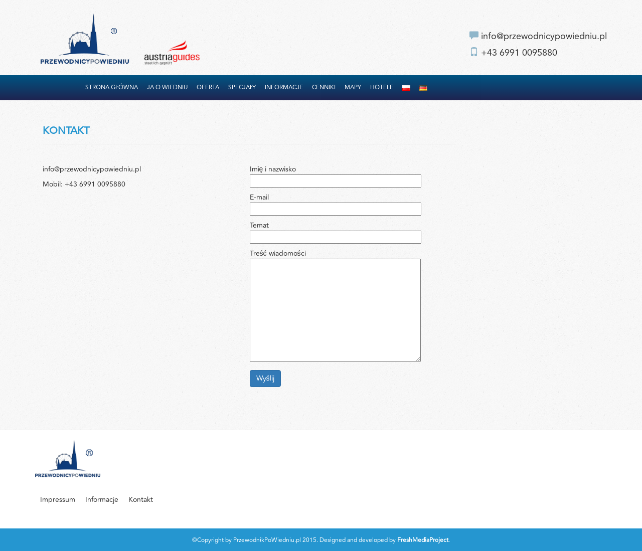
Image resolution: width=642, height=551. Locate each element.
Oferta (208, 87)
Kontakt (140, 499)
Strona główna (111, 87)
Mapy (353, 87)
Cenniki (324, 87)
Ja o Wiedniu (167, 87)
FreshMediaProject (422, 540)
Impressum (57, 499)
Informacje (284, 87)
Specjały (242, 87)
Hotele (381, 87)
